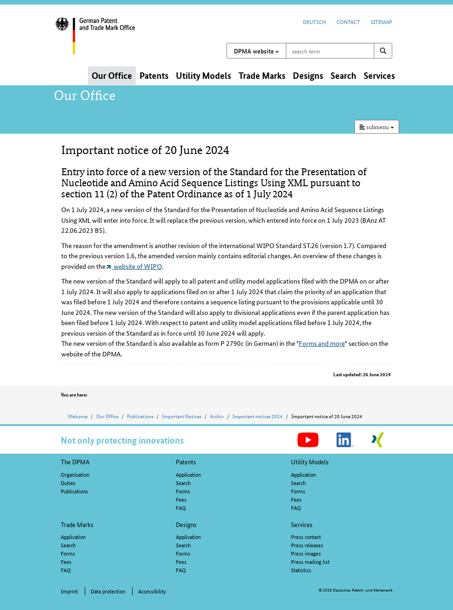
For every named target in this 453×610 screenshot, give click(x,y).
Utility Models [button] (203, 75)
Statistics (301, 569)
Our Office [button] (112, 75)
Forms (183, 490)
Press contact (306, 536)
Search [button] (343, 75)
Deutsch (314, 21)
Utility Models (310, 461)
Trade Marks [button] (261, 75)
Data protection (108, 590)
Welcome (77, 416)
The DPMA (75, 461)
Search (183, 482)
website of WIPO (134, 266)
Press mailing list (310, 561)
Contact (348, 21)
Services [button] (379, 75)
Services (302, 524)
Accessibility (152, 590)
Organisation (75, 474)
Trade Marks (77, 524)
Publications (140, 416)
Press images (306, 553)
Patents (186, 461)
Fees (181, 499)
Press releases (307, 544)
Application (188, 474)
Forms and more (322, 343)
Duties (68, 482)
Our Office (107, 416)
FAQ (181, 507)
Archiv (217, 416)
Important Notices (181, 416)
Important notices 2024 (257, 416)
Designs (186, 524)
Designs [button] (308, 75)
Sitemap (381, 21)
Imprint (69, 590)
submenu (377, 126)
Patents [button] (153, 75)
